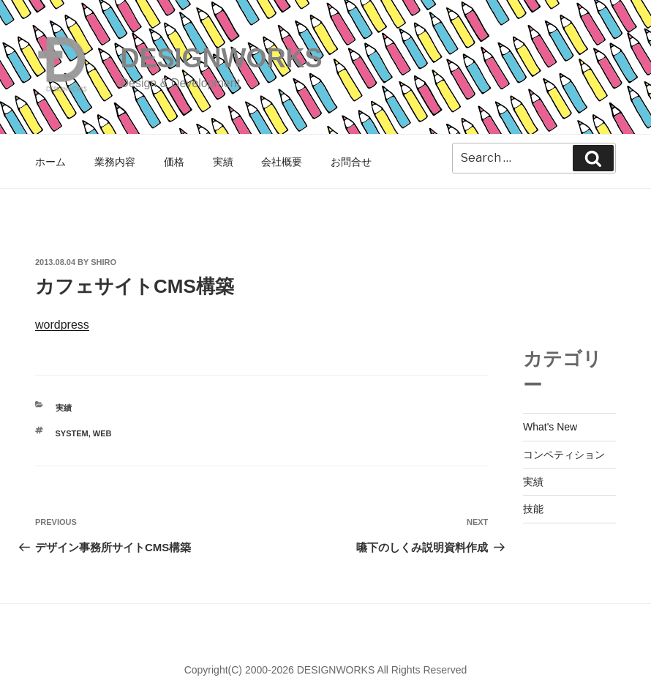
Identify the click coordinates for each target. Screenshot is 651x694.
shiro (103, 262)
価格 (174, 162)
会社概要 (281, 162)
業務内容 (114, 162)
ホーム (50, 162)
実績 (223, 162)
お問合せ (351, 162)
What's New (550, 427)
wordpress (62, 324)
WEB (102, 433)
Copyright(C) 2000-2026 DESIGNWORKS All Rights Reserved (325, 670)
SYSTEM (72, 433)
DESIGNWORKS (221, 58)
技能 (533, 509)
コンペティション (564, 454)
